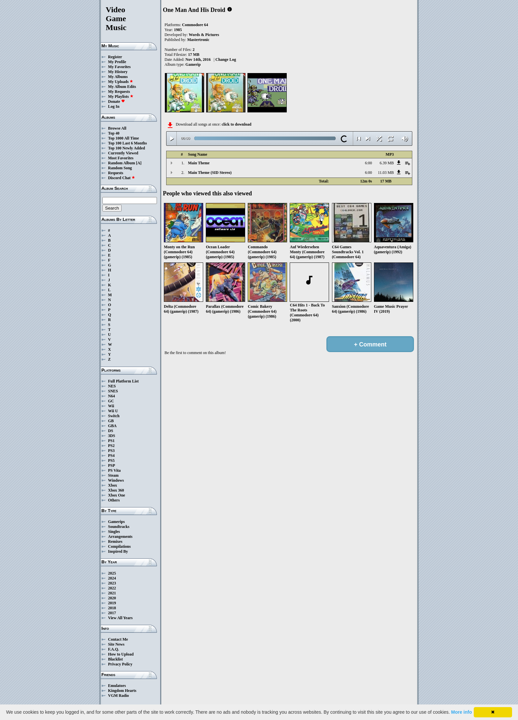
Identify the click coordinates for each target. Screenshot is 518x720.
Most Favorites (120, 158)
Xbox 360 (116, 490)
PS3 (111, 450)
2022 (112, 588)
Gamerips (116, 521)
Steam (113, 475)
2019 (112, 603)
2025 (112, 573)
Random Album (121, 163)
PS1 (111, 440)
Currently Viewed (123, 153)
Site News (116, 644)
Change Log (225, 59)
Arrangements (120, 536)
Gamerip (193, 64)
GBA (112, 425)
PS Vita (114, 470)
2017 (112, 613)
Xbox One (116, 495)
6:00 (368, 163)
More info (461, 712)
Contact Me (118, 639)
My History (118, 71)
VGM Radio (118, 695)
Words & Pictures (204, 34)
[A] (139, 163)
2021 (112, 593)
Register (115, 57)
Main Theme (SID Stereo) (210, 172)
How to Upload (120, 654)
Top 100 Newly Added (126, 148)
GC (111, 401)
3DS (111, 435)
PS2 (111, 445)
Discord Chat (121, 178)
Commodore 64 (195, 24)
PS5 (111, 460)
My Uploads (120, 81)
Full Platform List (123, 381)
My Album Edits (122, 86)
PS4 (111, 455)
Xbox (112, 485)
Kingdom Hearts (122, 690)
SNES (113, 391)
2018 (112, 608)
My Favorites (119, 66)
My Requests (119, 91)
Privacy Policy (120, 664)
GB (111, 421)
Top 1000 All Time (123, 138)
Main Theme (198, 163)
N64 (111, 396)
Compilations (119, 546)
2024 (112, 578)
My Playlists (120, 96)
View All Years (120, 618)
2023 (112, 583)
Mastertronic (198, 39)
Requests (115, 173)
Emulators (117, 685)
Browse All (117, 128)
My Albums (118, 76)
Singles (114, 531)
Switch (114, 416)
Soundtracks (119, 526)
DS (110, 430)
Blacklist (115, 659)
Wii (111, 406)
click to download (236, 124)
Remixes (115, 541)
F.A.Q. (113, 649)
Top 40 (114, 133)
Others (114, 500)
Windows (116, 480)
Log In (113, 106)
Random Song (120, 168)
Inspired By (118, 551)
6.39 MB (387, 163)
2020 (112, 598)
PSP (111, 465)
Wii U (113, 411)
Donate (116, 101)
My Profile (117, 62)
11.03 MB (386, 172)
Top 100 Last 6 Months (127, 143)
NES (112, 386)
